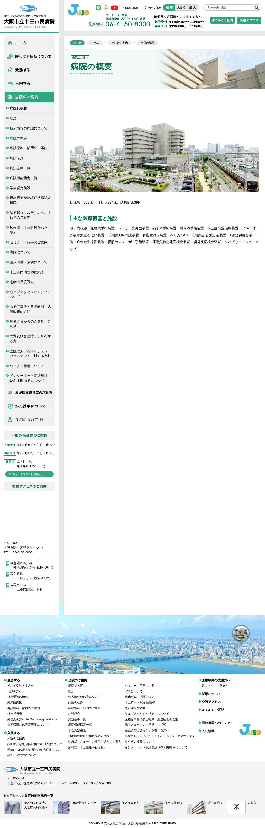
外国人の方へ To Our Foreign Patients (32, 715)
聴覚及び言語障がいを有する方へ (30, 338)
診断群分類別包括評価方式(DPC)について (35, 740)
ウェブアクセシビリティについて (30, 294)
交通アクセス (211, 698)
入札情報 (208, 727)
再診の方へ (14, 687)
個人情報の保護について (29, 128)
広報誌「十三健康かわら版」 (29, 229)
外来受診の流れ (17, 693)
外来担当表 (14, 710)
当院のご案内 (29, 97)
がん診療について (29, 406)
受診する (29, 70)
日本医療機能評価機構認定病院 (30, 200)
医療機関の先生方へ (29, 392)
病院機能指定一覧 (23, 178)
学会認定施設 (20, 188)
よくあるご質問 (213, 706)
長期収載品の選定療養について (28, 721)
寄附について (20, 252)
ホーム (29, 43)
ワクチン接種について (27, 366)
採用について (29, 419)
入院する (29, 83)
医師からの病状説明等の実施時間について (35, 746)
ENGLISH (131, 8)
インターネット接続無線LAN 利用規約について (29, 378)
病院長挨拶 (18, 108)
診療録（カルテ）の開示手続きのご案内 (30, 215)
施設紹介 (17, 158)
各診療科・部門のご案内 (29, 148)
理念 (13, 118)
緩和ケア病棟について (29, 56)
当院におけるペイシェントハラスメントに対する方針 (30, 353)
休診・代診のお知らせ (27, 474)
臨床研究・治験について (29, 262)
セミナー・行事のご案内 (29, 242)
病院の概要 (18, 138)
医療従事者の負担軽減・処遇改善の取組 (30, 309)
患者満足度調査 (22, 282)
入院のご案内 (16, 734)
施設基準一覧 (20, 168)
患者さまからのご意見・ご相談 (30, 323)
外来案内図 (14, 698)
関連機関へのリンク (216, 719)
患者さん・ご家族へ (215, 682)
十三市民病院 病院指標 (27, 272)
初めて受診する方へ (20, 682)
